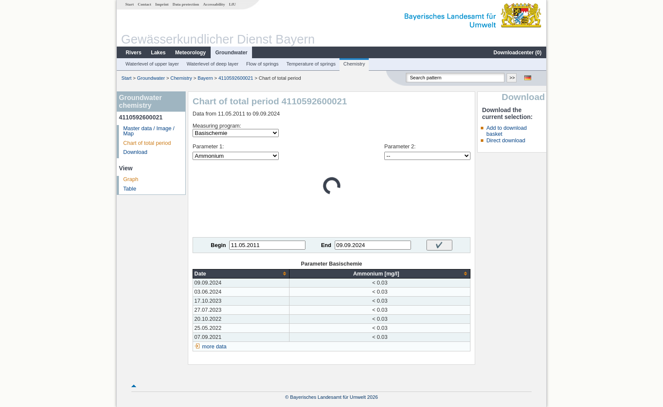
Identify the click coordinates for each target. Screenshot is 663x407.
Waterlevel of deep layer (212, 63)
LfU (232, 4)
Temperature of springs (311, 63)
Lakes (158, 53)
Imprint (161, 4)
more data (214, 347)
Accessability (214, 4)
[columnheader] (241, 273)
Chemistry (354, 63)
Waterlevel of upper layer (152, 63)
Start (129, 4)
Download (135, 152)
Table (129, 189)
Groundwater (231, 53)
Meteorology (190, 53)
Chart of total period (147, 143)
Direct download (505, 141)
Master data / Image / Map (148, 131)
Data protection (186, 4)
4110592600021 (235, 78)
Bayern (205, 78)
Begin (218, 245)
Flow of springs (262, 63)
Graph (130, 179)
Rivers (134, 53)
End (326, 245)
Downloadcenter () (518, 53)
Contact (144, 4)
